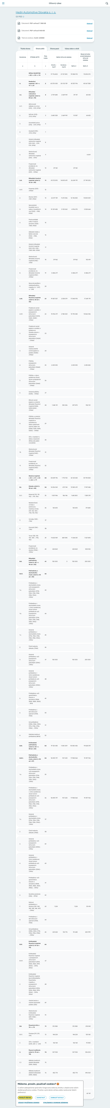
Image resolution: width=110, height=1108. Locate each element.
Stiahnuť (89, 23)
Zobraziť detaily (57, 1097)
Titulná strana (25, 49)
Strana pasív (54, 49)
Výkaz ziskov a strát (72, 49)
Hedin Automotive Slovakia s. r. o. (36, 12)
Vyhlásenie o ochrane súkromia (55, 1102)
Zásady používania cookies (28, 1102)
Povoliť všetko (25, 1097)
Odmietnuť (41, 1097)
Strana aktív (40, 49)
